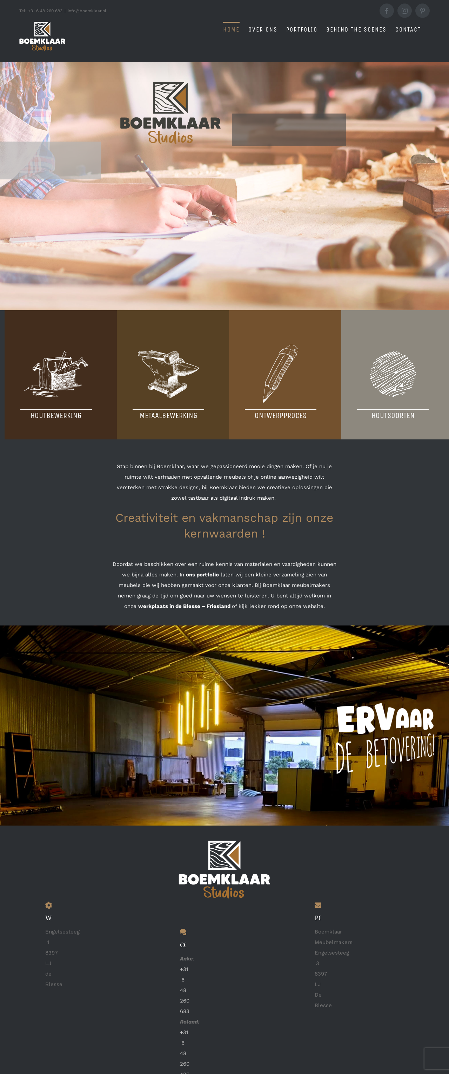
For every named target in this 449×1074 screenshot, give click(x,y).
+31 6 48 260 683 (184, 990)
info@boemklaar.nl (87, 10)
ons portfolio (202, 575)
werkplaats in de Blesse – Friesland (184, 606)
